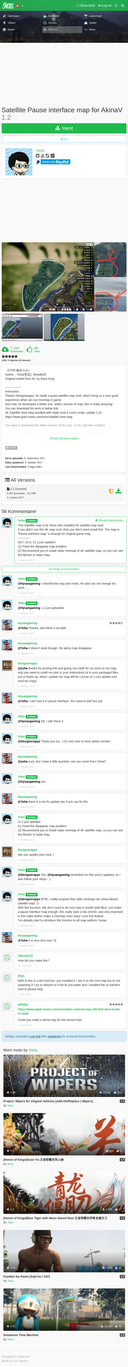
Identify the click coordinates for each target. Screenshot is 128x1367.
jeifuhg (23, 1004)
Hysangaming (27, 623)
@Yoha (23, 628)
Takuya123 (25, 955)
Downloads (17, 351)
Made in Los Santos (15, 1361)
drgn (21, 975)
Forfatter (31, 520)
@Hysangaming (29, 583)
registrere (54, 1036)
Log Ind (35, 1036)
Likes (37, 351)
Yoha (40, 151)
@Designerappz (29, 741)
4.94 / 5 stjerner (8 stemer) (16, 360)
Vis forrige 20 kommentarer (64, 569)
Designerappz (27, 663)
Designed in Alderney (16, 1356)
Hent (64, 128)
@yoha (23, 668)
